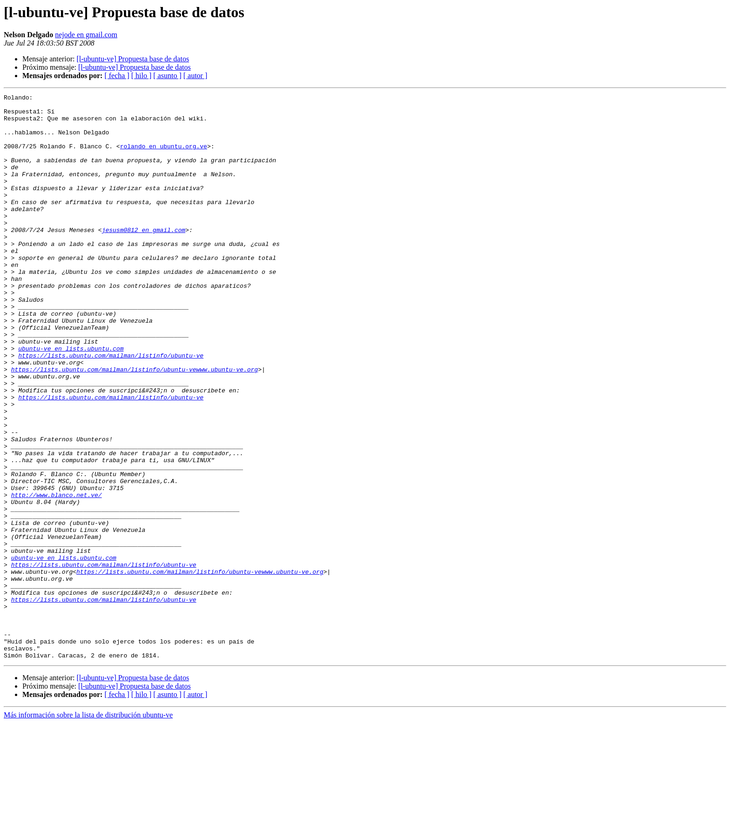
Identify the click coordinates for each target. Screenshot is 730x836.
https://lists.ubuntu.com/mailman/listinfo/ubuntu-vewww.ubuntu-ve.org (134, 425)
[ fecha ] (116, 76)
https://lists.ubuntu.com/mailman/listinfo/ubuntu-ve (110, 408)
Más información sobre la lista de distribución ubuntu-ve (88, 828)
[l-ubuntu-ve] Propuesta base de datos (132, 59)
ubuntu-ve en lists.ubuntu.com (70, 400)
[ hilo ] (141, 76)
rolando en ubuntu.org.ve (163, 157)
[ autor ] (195, 76)
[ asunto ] (167, 76)
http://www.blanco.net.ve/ (56, 575)
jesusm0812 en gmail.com (143, 257)
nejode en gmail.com (86, 35)
